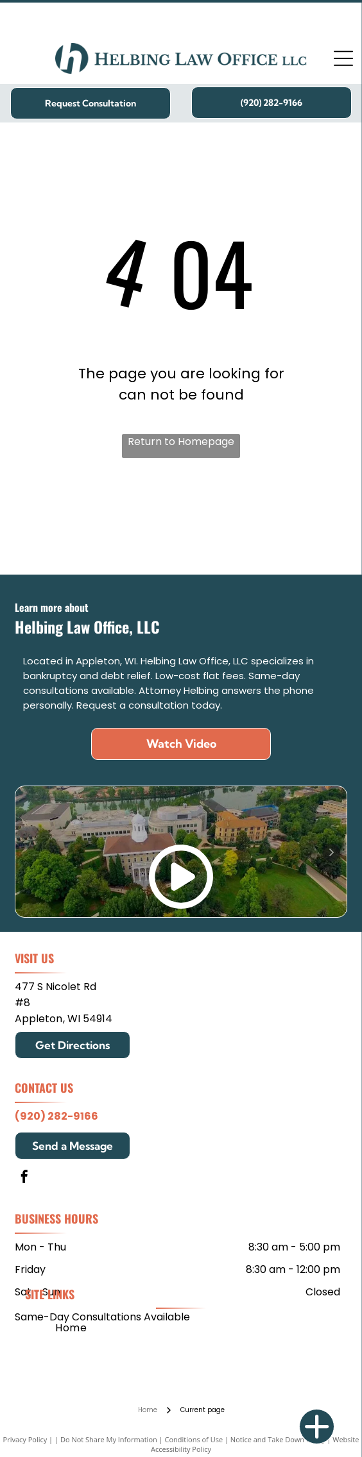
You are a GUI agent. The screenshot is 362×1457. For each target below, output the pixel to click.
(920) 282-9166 (56, 1116)
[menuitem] (71, 1328)
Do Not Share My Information (108, 1439)
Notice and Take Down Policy (277, 1439)
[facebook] (24, 1178)
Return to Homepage (181, 441)
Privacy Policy (25, 1439)
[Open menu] (343, 58)
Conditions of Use (194, 1439)
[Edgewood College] (258, 523)
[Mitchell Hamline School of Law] (105, 523)
